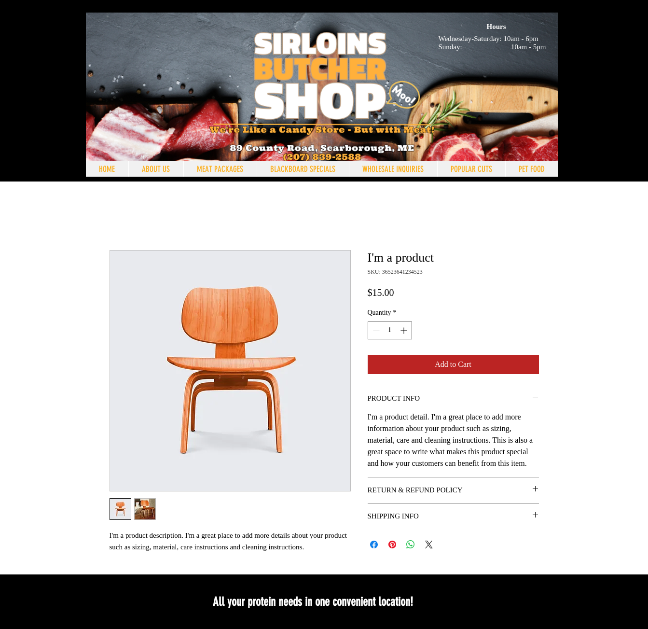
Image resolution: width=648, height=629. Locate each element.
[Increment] (405, 330)
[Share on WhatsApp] (410, 544)
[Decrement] (375, 330)
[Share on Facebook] (374, 544)
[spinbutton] (390, 330)
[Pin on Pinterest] (392, 544)
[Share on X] (429, 544)
